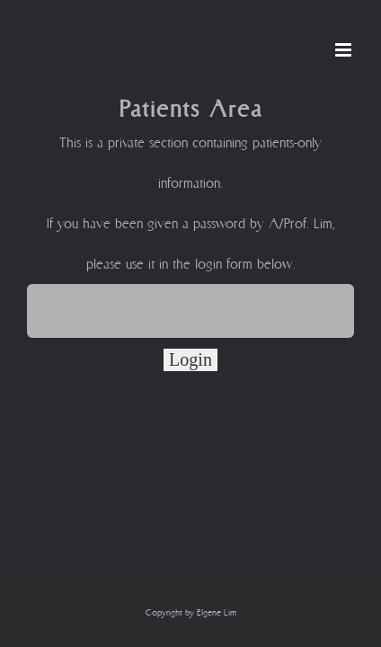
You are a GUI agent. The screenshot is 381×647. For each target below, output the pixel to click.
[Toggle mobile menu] (344, 49)
